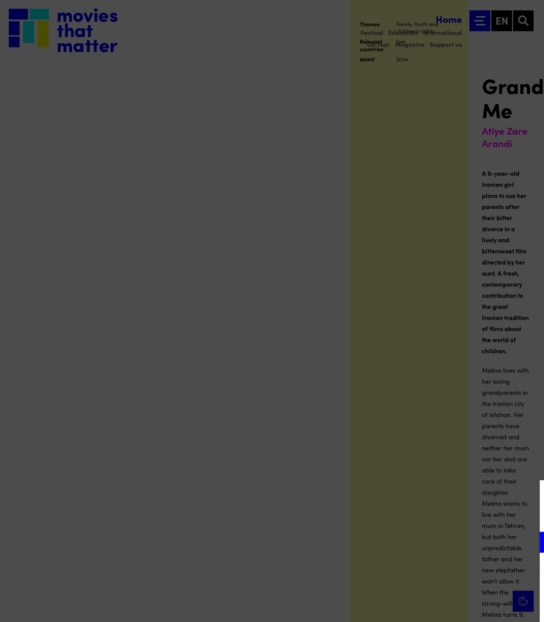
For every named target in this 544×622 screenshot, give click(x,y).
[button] (478, 542)
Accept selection (485, 609)
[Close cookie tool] (533, 492)
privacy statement (457, 519)
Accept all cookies (485, 589)
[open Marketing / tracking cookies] (533, 564)
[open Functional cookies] (533, 543)
